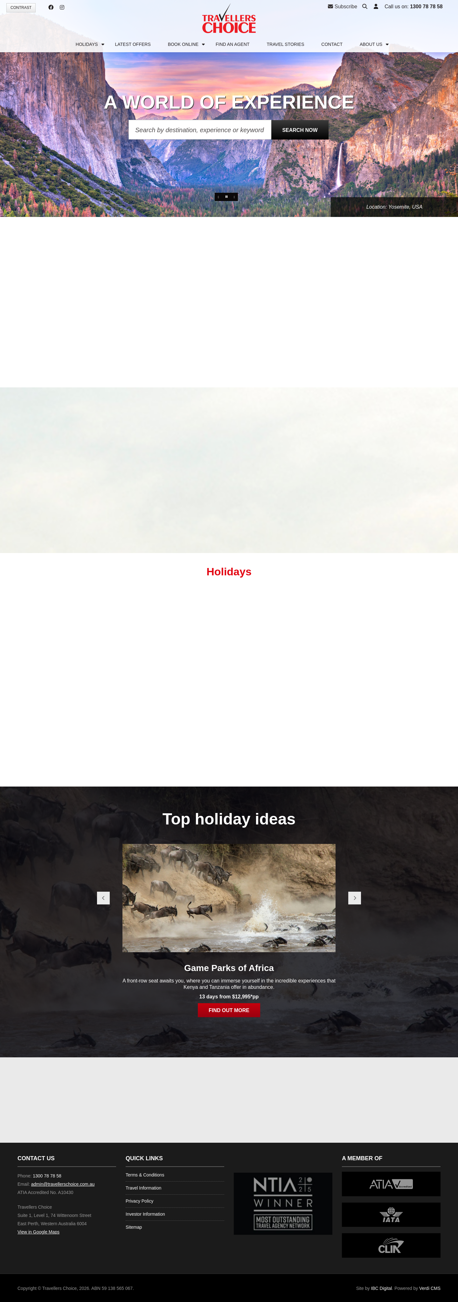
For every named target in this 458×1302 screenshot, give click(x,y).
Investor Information (145, 1214)
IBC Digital (381, 1288)
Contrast (20, 7)
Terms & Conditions (145, 1174)
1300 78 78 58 (426, 6)
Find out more (229, 1010)
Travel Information (143, 1188)
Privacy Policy (139, 1201)
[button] (376, 7)
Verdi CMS (430, 1288)
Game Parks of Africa (229, 968)
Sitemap (134, 1227)
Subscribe (342, 6)
